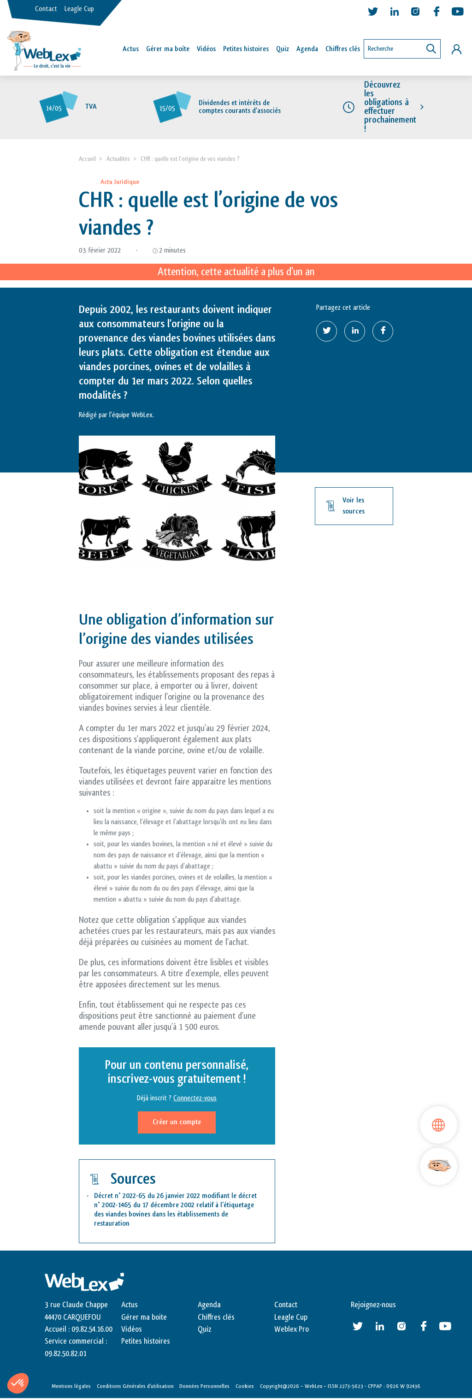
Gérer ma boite (144, 1317)
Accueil (87, 159)
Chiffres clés (342, 49)
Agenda (307, 49)
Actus (131, 49)
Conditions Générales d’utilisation (135, 1386)
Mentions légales (71, 1386)
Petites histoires (246, 49)
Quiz (282, 49)
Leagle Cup (79, 9)
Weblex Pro (291, 1329)
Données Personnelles (204, 1386)
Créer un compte (177, 1122)
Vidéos (206, 49)
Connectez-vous (195, 1098)
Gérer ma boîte (167, 49)
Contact (46, 9)
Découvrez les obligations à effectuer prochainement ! (390, 107)
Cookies (245, 1386)
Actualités (118, 159)
